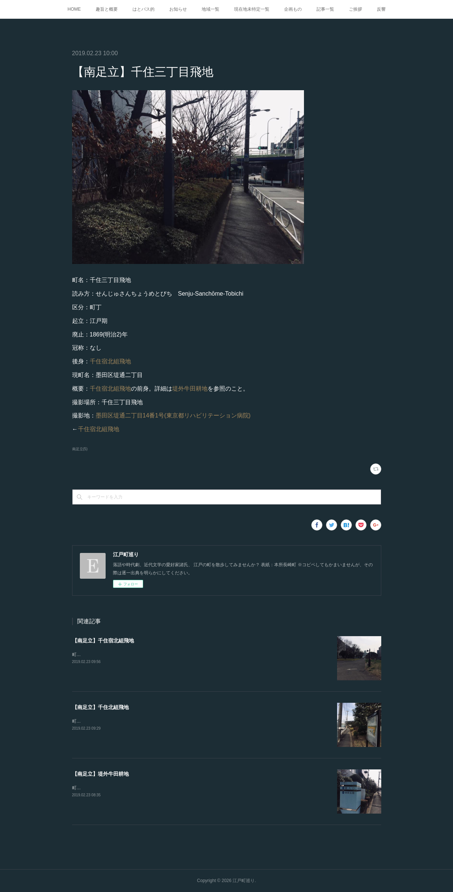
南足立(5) (80, 449)
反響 (381, 9)
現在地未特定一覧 (251, 9)
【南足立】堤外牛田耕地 (100, 774)
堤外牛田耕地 (190, 388)
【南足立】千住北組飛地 (100, 707)
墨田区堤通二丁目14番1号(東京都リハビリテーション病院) (173, 415)
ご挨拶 (355, 9)
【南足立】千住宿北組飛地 (103, 641)
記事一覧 (325, 9)
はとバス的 (143, 9)
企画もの (293, 9)
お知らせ (178, 9)
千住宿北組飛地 (110, 361)
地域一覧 (210, 9)
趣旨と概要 (107, 9)
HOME (74, 9)
